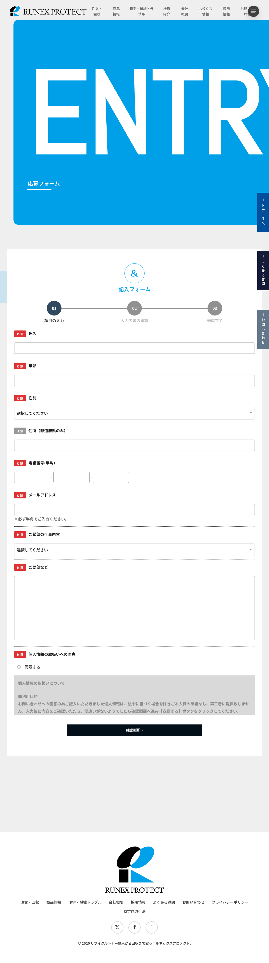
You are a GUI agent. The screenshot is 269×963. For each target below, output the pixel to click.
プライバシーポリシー (230, 902)
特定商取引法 (134, 911)
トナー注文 (263, 212)
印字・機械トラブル (84, 902)
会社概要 (116, 902)
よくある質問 (263, 270)
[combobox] (134, 413)
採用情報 (138, 902)
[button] (253, 11)
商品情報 (53, 902)
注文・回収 (30, 902)
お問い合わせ (263, 329)
